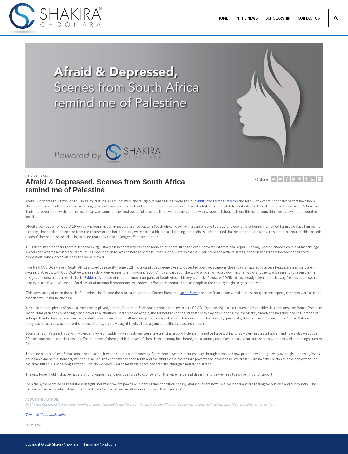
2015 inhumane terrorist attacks (214, 201)
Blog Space (35, 424)
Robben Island (95, 277)
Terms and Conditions (99, 444)
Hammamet (149, 206)
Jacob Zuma (189, 293)
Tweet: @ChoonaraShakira (45, 414)
